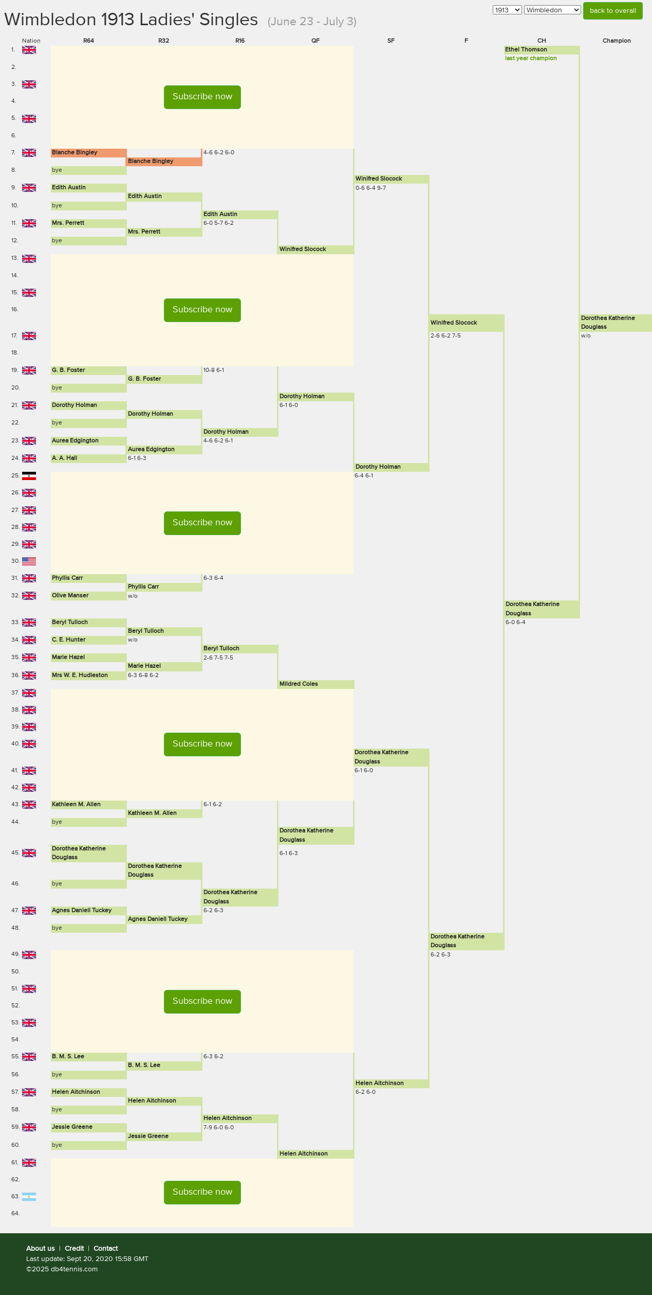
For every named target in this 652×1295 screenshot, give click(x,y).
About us (40, 1248)
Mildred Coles (299, 684)
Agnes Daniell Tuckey (81, 911)
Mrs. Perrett (68, 223)
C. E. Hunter (68, 640)
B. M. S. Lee (68, 1057)
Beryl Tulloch (70, 622)
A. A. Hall (64, 458)
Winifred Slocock (379, 179)
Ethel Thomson (526, 50)
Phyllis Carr (67, 578)
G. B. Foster (68, 370)
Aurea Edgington (75, 441)
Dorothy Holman (302, 397)
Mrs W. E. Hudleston (80, 675)
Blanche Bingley (74, 153)
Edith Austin (69, 188)
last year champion (531, 59)
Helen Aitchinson (380, 1083)
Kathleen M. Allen (76, 805)
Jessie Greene (72, 1127)
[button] (202, 97)
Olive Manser (70, 596)
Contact (106, 1248)
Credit (74, 1248)
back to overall (613, 10)
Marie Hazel (68, 657)
